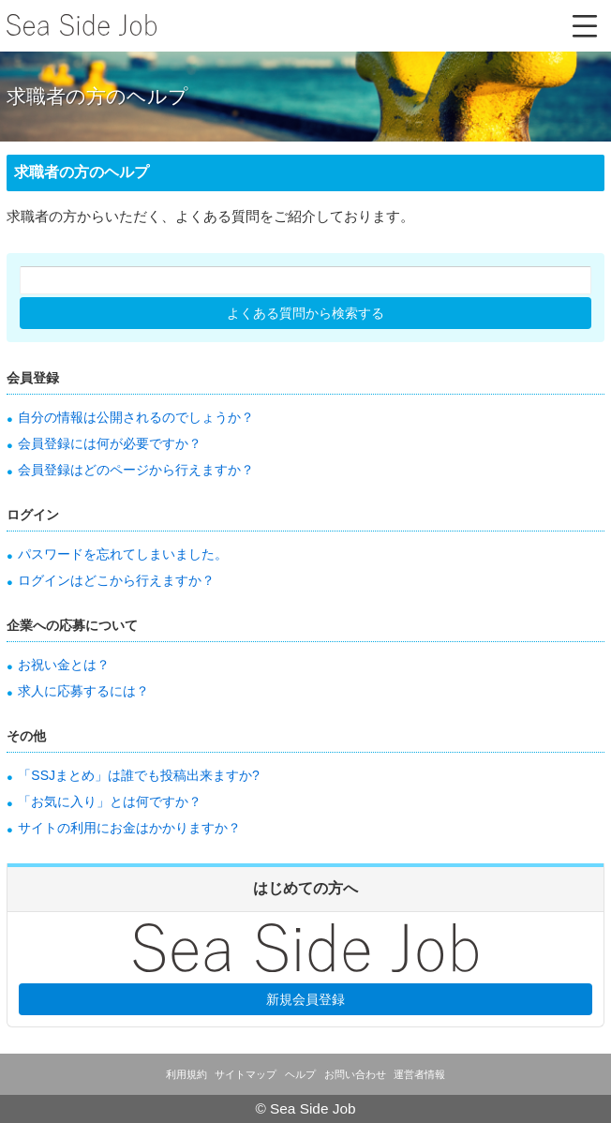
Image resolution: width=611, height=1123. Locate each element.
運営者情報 (419, 1074)
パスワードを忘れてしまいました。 (123, 554)
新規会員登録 (305, 999)
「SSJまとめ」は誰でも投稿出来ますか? (138, 775)
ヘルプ (300, 1074)
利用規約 (186, 1074)
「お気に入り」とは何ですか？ (109, 801)
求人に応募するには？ (83, 690)
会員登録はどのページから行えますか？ (136, 469)
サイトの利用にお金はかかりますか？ (129, 827)
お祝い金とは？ (64, 664)
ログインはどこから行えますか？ (116, 580)
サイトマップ (245, 1074)
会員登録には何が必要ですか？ (109, 443)
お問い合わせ (355, 1074)
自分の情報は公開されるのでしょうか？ (136, 417)
